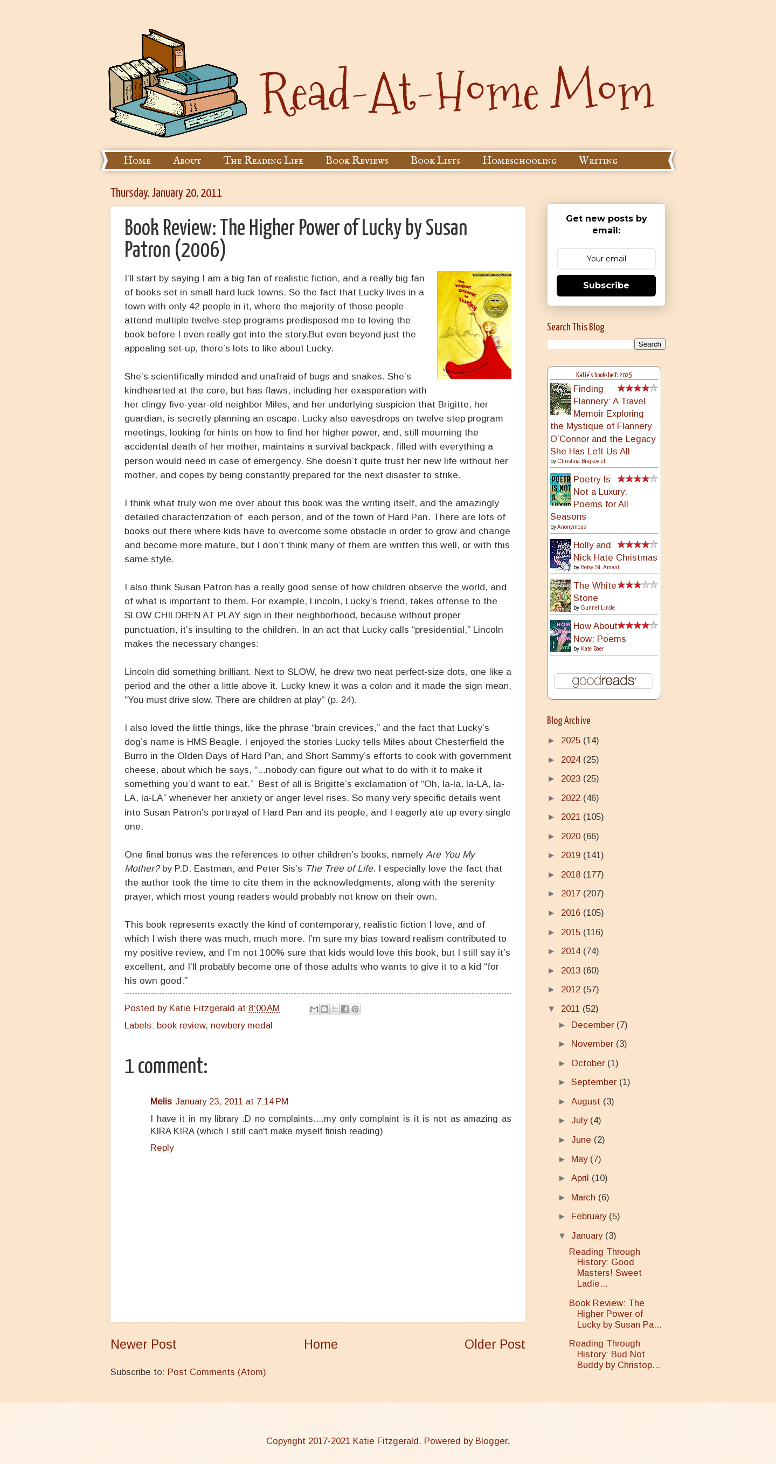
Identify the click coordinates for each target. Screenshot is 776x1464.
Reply (162, 1148)
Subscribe (606, 285)
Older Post (495, 1344)
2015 (572, 932)
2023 (572, 779)
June (582, 1140)
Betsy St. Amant (600, 567)
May (580, 1159)
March (584, 1197)
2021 (572, 817)
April (581, 1178)
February (590, 1216)
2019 (572, 855)
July (580, 1120)
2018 (572, 874)
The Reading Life (263, 161)
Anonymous (571, 527)
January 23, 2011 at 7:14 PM (231, 1101)
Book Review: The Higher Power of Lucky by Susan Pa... (615, 1314)
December (593, 1025)
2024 (572, 760)
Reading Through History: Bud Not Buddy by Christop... (614, 1354)
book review (181, 1025)
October (589, 1063)
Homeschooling (519, 161)
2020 (572, 836)
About (187, 161)
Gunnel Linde (598, 608)
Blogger (491, 1441)
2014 (572, 951)
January (588, 1236)
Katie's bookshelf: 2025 (604, 375)
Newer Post (143, 1344)
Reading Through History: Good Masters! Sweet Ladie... (605, 1268)
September (595, 1082)
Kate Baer (592, 649)
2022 (572, 798)
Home (137, 161)
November (593, 1044)
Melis (161, 1101)
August (587, 1101)
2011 (572, 1009)
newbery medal (242, 1025)
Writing (598, 161)
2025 (572, 740)
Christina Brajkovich (582, 461)
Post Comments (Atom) (217, 1372)
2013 (572, 970)
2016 (572, 913)
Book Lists (435, 161)
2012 (572, 989)
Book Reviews (357, 161)
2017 (572, 893)
